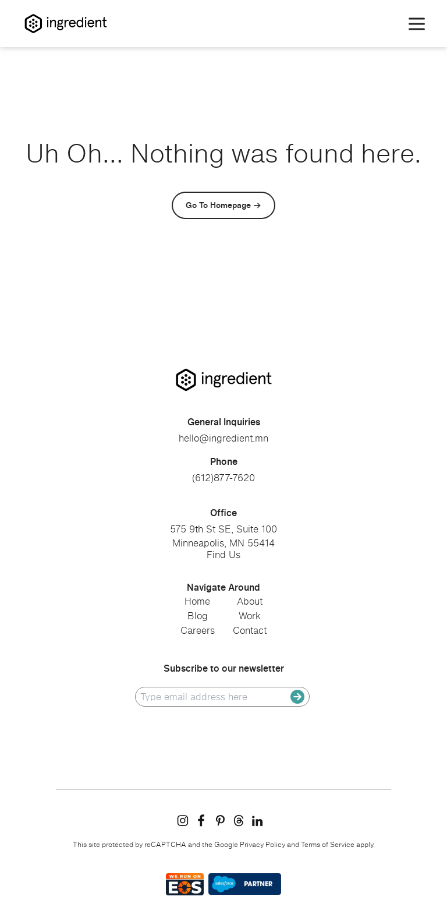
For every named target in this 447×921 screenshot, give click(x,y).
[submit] (297, 696)
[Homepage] (65, 24)
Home (197, 601)
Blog (197, 615)
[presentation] (223, 736)
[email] (215, 696)
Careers (197, 630)
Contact (250, 630)
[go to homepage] (224, 380)
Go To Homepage (218, 205)
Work (250, 615)
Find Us (223, 554)
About (249, 601)
